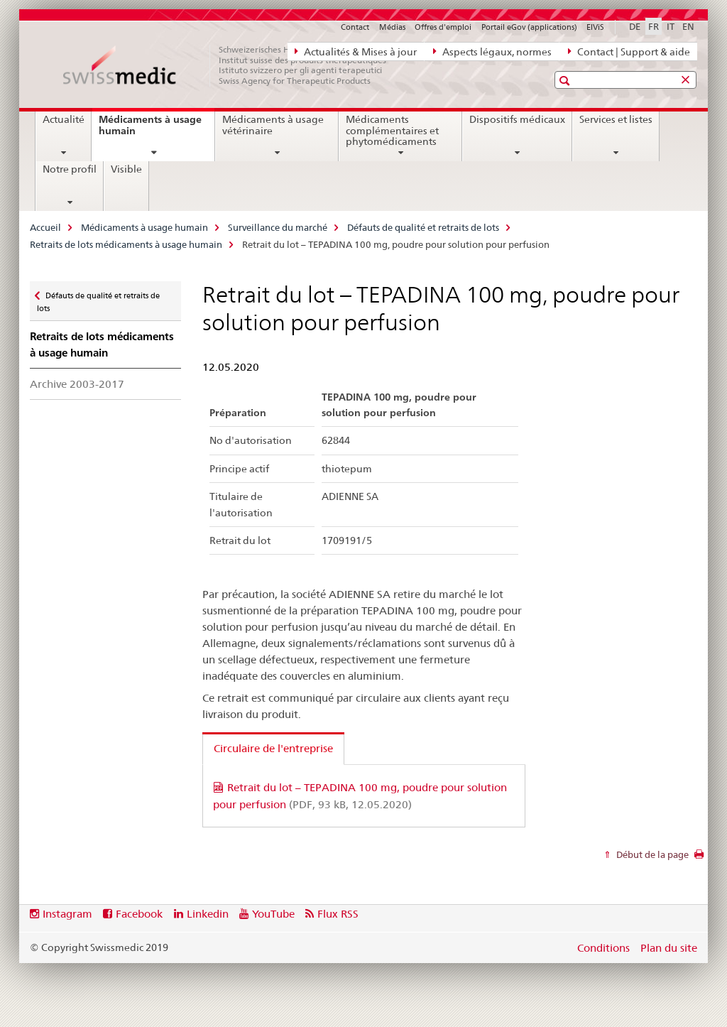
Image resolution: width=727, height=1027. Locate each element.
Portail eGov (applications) (529, 27)
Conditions (603, 948)
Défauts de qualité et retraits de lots (423, 227)
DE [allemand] (634, 26)
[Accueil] (232, 65)
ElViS (595, 27)
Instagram (67, 913)
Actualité (63, 119)
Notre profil (70, 169)
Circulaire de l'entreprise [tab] (273, 748)
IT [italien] (670, 26)
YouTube (273, 913)
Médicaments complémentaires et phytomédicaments (392, 131)
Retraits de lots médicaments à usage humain (126, 244)
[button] (566, 80)
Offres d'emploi (443, 27)
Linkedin (208, 913)
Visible (126, 169)
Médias (392, 27)
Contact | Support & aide (629, 51)
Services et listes (615, 119)
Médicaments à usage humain (150, 130)
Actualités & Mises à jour (356, 51)
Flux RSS (338, 913)
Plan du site (668, 948)
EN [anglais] (688, 26)
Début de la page (651, 854)
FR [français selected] (653, 26)
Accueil (45, 227)
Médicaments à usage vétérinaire (273, 125)
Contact (355, 27)
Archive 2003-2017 (77, 384)
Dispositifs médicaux (517, 119)
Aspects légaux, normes (492, 51)
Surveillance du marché (277, 227)
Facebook (139, 913)
